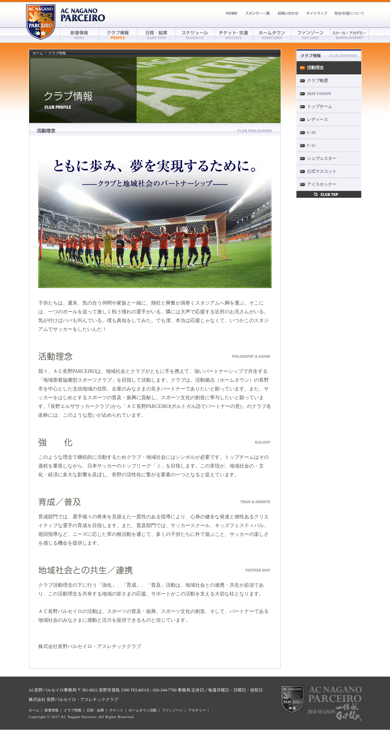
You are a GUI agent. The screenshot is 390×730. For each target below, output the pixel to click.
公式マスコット (321, 171)
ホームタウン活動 (143, 710)
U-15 (311, 145)
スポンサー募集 (257, 13)
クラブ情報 (118, 35)
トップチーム (319, 106)
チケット (233, 35)
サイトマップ (316, 13)
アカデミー (349, 35)
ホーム (232, 13)
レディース (317, 119)
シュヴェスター (321, 158)
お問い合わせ (288, 13)
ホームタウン (272, 35)
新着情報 (79, 35)
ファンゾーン (311, 35)
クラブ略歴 (317, 80)
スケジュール (195, 35)
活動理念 (315, 67)
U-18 (311, 132)
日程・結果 (156, 35)
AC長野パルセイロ (83, 15)
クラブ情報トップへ (328, 194)
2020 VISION (319, 93)
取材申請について (349, 13)
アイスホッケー (321, 184)
